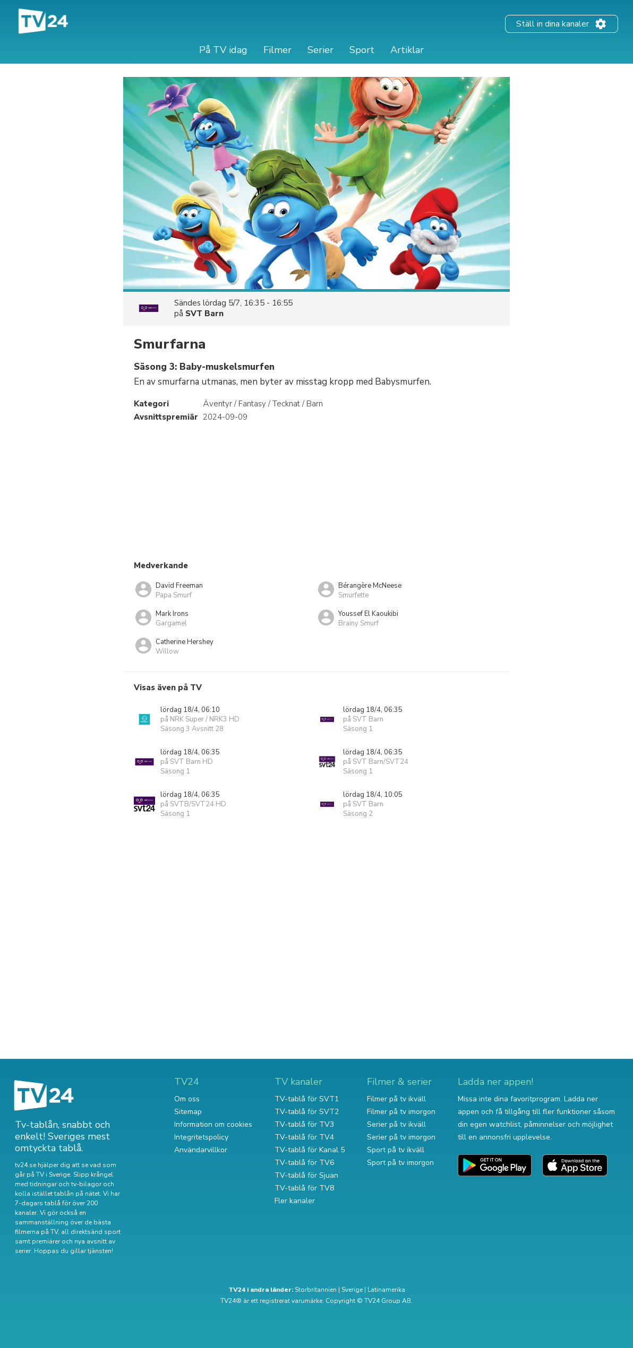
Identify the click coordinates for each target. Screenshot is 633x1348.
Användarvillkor (200, 1150)
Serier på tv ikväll (396, 1124)
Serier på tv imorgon (401, 1137)
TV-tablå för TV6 (304, 1163)
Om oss (187, 1099)
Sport (361, 50)
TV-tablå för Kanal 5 (310, 1150)
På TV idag (223, 50)
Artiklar (407, 50)
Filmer (277, 50)
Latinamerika (386, 1289)
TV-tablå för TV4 (304, 1137)
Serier (320, 50)
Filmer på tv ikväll (396, 1099)
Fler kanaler (295, 1201)
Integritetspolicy (201, 1137)
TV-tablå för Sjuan (306, 1175)
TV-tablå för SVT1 (307, 1099)
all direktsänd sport (91, 1232)
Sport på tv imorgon (400, 1163)
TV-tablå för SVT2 (307, 1112)
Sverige (352, 1289)
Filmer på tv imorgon (401, 1112)
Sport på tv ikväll (395, 1150)
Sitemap (188, 1112)
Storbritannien (316, 1289)
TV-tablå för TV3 (304, 1124)
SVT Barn (204, 313)
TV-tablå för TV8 (304, 1188)
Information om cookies (213, 1124)
